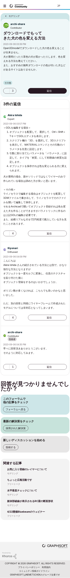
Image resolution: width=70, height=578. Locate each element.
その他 (8, 82)
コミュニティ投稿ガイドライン (34, 571)
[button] (6, 90)
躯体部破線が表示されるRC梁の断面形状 (30, 501)
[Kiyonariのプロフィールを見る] (13, 248)
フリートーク (13, 484)
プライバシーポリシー (29, 567)
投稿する (11, 447)
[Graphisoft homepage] (55, 546)
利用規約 (46, 567)
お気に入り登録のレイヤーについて (27, 469)
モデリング (12, 473)
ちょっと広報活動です (19, 479)
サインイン (65, 6)
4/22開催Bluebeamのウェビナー (26, 511)
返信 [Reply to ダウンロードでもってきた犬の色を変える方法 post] (49, 90)
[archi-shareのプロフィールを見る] (17, 24)
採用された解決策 (16, 428)
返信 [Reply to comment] (49, 233)
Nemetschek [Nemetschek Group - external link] (33, 574)
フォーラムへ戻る (16, 409)
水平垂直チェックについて (22, 490)
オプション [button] (65, 15)
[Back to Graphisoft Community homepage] (19, 5)
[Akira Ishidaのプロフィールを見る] (15, 115)
